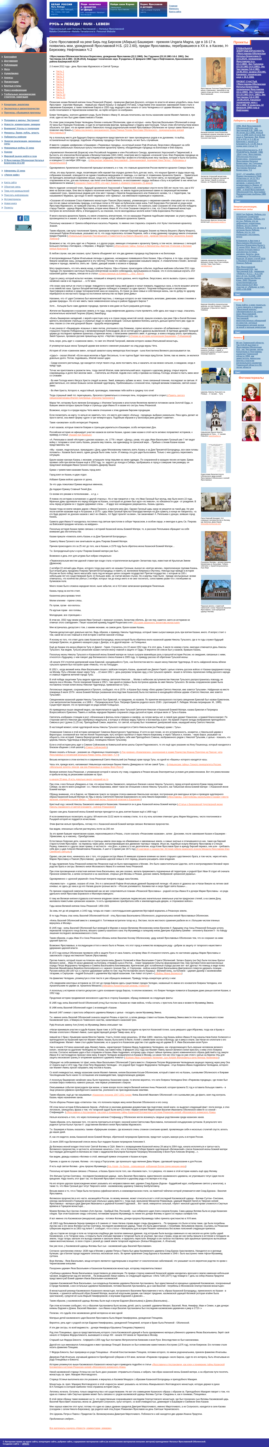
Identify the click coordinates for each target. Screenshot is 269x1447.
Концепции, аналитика (16, 104)
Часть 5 (60, 81)
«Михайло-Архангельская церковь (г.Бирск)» (125, 985)
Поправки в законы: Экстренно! (21, 120)
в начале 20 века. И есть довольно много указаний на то (79, 779)
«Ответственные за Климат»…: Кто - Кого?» (121, 273)
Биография (10, 56)
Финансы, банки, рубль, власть (21, 132)
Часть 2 (60, 74)
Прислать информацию (16, 195)
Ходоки (238, 299)
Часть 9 (60, 92)
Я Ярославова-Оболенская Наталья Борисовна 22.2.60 (24, 161)
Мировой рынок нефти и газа (20, 156)
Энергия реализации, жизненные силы (245, 208)
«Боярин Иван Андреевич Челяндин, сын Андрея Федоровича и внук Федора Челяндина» (172, 1057)
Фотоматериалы (251, 378)
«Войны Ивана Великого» (168, 973)
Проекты (241, 42)
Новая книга (10, 203)
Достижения (11, 61)
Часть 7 (60, 87)
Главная (173, 6)
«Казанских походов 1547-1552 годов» (112, 1095)
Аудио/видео (11, 73)
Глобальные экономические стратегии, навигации (19, 95)
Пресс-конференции (15, 90)
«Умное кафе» (12, 175)
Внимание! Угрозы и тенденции (21, 128)
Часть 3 (60, 76)
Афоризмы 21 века (14, 170)
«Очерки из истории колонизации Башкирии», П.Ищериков (160, 336)
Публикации (11, 65)
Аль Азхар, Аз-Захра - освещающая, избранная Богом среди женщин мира (147, 1166)
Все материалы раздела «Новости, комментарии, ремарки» (81, 1428)
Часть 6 (60, 84)
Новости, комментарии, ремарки (22, 124)
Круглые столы (12, 86)
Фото (7, 69)
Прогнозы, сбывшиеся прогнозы (22, 112)
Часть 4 (60, 79)
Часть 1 (60, 71)
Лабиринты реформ (245, 120)
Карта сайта (10, 182)
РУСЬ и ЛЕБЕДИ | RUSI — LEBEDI (79, 24)
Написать (174, 8)
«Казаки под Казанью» (80, 435)
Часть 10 (60, 94)
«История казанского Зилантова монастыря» (156, 622)
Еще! (237, 201)
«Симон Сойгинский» (96, 747)
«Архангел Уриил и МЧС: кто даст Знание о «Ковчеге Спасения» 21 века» (113, 183)
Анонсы (238, 337)
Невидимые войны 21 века (19, 148)
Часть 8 (60, 89)
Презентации (11, 81)
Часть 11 (60, 97)
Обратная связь (12, 186)
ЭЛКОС (25, 1444)
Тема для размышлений (16, 191)
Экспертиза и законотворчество (22, 108)
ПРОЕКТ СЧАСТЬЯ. (251, 96)
